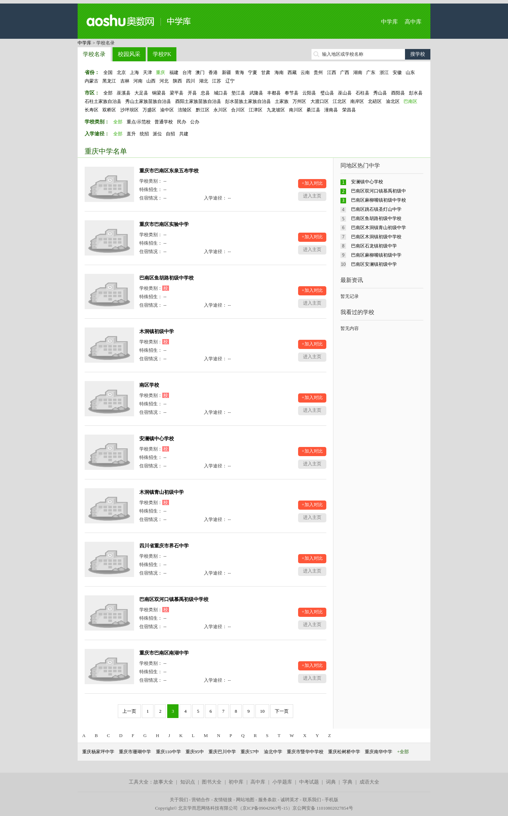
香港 (213, 72)
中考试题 (309, 782)
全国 (108, 72)
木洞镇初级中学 (156, 331)
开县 (192, 93)
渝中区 (167, 109)
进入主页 (312, 195)
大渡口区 (319, 101)
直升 (131, 133)
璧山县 (327, 93)
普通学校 (164, 121)
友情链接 (223, 799)
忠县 (205, 93)
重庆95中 (195, 751)
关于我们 (179, 799)
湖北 (203, 81)
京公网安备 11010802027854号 (322, 808)
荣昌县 (349, 109)
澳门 (200, 72)
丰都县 (274, 93)
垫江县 (238, 93)
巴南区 (410, 101)
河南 (138, 81)
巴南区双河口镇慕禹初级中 (378, 191)
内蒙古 (91, 81)
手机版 (331, 799)
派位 (157, 133)
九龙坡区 (276, 109)
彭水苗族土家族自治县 (248, 101)
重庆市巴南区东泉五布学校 (169, 170)
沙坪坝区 (129, 109)
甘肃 (265, 72)
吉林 (124, 81)
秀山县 (380, 93)
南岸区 (357, 101)
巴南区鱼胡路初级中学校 (166, 278)
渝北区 (393, 101)
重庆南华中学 (378, 751)
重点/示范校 (139, 121)
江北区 (339, 101)
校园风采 (129, 54)
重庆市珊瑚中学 (135, 751)
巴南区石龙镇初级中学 (374, 246)
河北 (164, 81)
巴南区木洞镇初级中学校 (376, 236)
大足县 (141, 93)
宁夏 (252, 72)
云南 (305, 72)
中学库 (389, 22)
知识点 (187, 782)
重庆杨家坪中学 (98, 751)
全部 (108, 93)
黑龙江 (109, 81)
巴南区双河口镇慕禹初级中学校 (173, 599)
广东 (370, 72)
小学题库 (282, 782)
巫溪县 (124, 93)
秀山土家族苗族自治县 (148, 101)
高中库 (413, 22)
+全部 (403, 751)
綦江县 (313, 109)
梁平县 (176, 93)
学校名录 (94, 54)
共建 (183, 133)
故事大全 (163, 782)
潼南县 (331, 109)
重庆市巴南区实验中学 (164, 224)
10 (262, 711)
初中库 (236, 782)
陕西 (177, 81)
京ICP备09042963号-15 (265, 808)
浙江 (384, 72)
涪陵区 (185, 109)
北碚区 (375, 101)
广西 (344, 72)
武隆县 (256, 93)
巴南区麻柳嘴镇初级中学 (376, 255)
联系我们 (312, 799)
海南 (279, 72)
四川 (190, 81)
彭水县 (416, 93)
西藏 (292, 72)
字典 (347, 782)
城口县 (221, 93)
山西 (151, 81)
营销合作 (201, 799)
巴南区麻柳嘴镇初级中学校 (378, 200)
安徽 (397, 72)
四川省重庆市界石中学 (164, 545)
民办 (181, 121)
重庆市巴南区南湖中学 (164, 653)
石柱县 (362, 93)
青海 (239, 72)
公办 (194, 121)
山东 (410, 72)
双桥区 (109, 109)
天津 (147, 72)
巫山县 (345, 93)
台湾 (187, 72)
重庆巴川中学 (222, 751)
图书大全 (212, 782)
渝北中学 (273, 751)
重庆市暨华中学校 (305, 751)
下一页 (282, 711)
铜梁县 (159, 93)
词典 (331, 782)
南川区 (296, 109)
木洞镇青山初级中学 (161, 492)
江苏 (216, 81)
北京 (121, 72)
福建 (174, 72)
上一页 (129, 711)
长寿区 (91, 109)
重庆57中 (250, 751)
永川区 (220, 109)
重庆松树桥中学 (344, 751)
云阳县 (309, 93)
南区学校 (149, 385)
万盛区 (149, 109)
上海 (134, 72)
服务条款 (267, 799)
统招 (144, 133)
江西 (331, 72)
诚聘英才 (289, 799)
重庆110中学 (168, 751)
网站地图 (245, 799)
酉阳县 (398, 93)
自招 (170, 133)
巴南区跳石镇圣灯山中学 (376, 209)
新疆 (226, 72)
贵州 (318, 72)
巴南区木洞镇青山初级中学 (378, 227)
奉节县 (291, 93)
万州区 (299, 101)
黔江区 (203, 109)
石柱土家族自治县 (103, 101)
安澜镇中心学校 (156, 438)
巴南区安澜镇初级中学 (374, 264)
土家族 (282, 101)
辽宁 (230, 81)
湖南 (357, 72)
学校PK (162, 54)
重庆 (160, 72)
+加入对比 (312, 183)
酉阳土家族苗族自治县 (198, 101)
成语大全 (369, 782)
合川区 (238, 109)
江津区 (255, 109)
